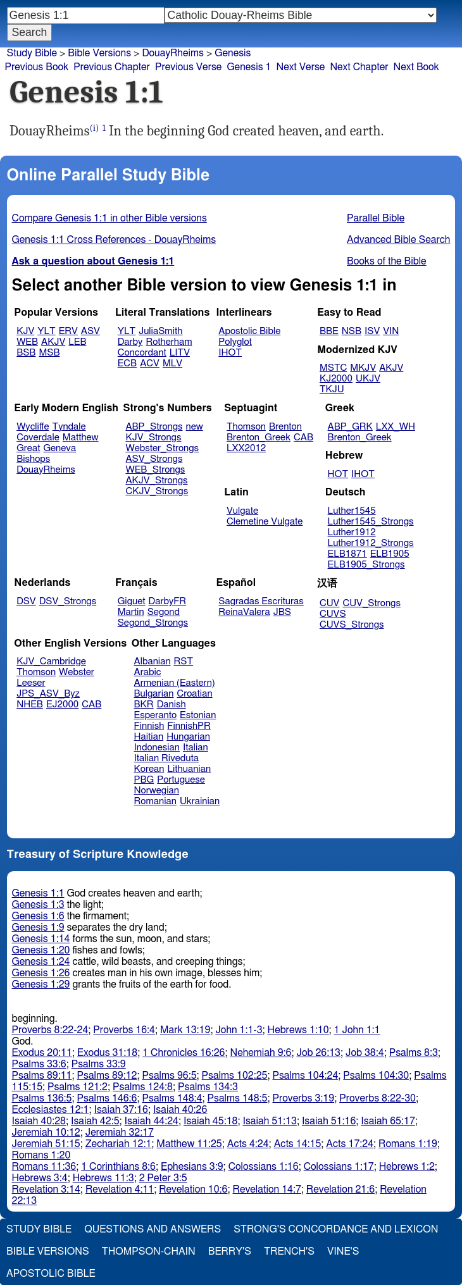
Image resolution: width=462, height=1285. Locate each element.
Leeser (30, 683)
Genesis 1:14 (41, 939)
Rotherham (169, 342)
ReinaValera (244, 612)
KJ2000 (336, 378)
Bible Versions (99, 53)
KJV (25, 331)
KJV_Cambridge (51, 661)
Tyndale (69, 426)
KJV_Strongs (153, 437)
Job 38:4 (365, 1053)
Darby (130, 342)
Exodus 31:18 (107, 1053)
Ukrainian (200, 801)
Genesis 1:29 (41, 984)
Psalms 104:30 (376, 1076)
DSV (26, 601)
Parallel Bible (375, 218)
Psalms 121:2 (77, 1087)
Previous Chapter (111, 67)
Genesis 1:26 (41, 973)
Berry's (229, 1251)
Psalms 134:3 (208, 1087)
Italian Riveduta (166, 758)
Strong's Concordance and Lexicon (336, 1229)
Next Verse (301, 67)
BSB (25, 352)
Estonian (198, 715)
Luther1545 (352, 511)
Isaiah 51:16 (329, 1121)
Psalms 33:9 (99, 1064)
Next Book (416, 67)
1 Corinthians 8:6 (118, 1167)
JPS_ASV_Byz (48, 693)
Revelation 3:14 (46, 1189)
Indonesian (157, 747)
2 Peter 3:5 (163, 1178)
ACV (149, 363)
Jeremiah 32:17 (119, 1132)
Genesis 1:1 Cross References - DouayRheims (114, 240)
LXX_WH (395, 426)
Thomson (246, 426)
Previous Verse (188, 67)
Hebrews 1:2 (407, 1167)
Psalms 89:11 (42, 1076)
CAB (303, 437)
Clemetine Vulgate (265, 521)
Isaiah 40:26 (180, 1110)
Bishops (33, 459)
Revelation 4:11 (119, 1189)
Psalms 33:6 (39, 1064)
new (194, 426)
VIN (391, 331)
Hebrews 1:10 (298, 1030)
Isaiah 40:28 (39, 1121)
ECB (127, 363)
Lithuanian (189, 769)
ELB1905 (389, 554)
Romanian (155, 801)
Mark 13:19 (185, 1030)
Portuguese (181, 780)
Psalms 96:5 (169, 1076)
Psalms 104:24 (305, 1076)
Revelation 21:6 (340, 1189)
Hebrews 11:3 (103, 1178)
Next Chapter (359, 67)
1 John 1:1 (357, 1030)
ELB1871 (347, 554)
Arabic (147, 672)
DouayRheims (45, 470)
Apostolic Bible (51, 1274)
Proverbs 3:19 (303, 1098)
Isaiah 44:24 (151, 1121)
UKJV (368, 378)
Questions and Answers (152, 1229)
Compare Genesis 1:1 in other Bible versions (109, 218)
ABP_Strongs (153, 426)
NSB (351, 331)
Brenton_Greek (258, 437)
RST (184, 661)
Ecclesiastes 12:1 (50, 1110)
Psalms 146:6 (107, 1098)
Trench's (289, 1251)
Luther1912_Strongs (371, 543)
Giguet (132, 601)
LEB (77, 342)
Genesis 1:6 (38, 916)
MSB (49, 352)
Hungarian (188, 737)
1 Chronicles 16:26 (183, 1053)
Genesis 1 (249, 67)
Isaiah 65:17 (388, 1121)
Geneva (59, 448)
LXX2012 (246, 448)
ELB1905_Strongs (366, 564)
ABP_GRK (350, 426)
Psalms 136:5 (42, 1098)
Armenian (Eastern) (174, 683)
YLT (46, 331)
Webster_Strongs (162, 448)
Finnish (149, 726)
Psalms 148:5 (238, 1098)
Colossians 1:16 (263, 1167)
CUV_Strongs (371, 603)
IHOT (230, 352)
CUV (330, 603)
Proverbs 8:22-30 (377, 1098)
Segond (163, 612)
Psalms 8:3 (413, 1053)
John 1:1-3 (238, 1030)
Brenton (285, 426)
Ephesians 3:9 (192, 1167)
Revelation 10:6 (193, 1189)
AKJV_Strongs (156, 480)
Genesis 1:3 (38, 905)
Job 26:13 (318, 1053)
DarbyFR (168, 601)
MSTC (333, 368)
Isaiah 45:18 (210, 1121)
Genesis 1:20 (41, 950)
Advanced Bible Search (398, 240)
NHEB (29, 704)
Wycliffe (32, 426)
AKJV (53, 342)
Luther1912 (352, 532)
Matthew (81, 437)
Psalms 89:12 (107, 1076)
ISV (372, 331)
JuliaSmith (160, 331)
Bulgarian (154, 693)
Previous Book (36, 67)
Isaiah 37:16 (120, 1110)
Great (28, 448)
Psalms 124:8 (143, 1087)
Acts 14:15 (298, 1144)
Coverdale (37, 437)
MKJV (363, 368)
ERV (68, 331)
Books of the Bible (387, 261)
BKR (144, 704)
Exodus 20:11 (42, 1053)
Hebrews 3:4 (40, 1178)
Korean (149, 769)
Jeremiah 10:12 (46, 1132)
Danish (171, 704)
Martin (131, 612)
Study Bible (32, 53)
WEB (27, 342)
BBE (329, 331)
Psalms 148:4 (172, 1098)
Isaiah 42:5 (95, 1121)
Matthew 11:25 (189, 1144)
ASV (90, 331)
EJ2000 (62, 704)
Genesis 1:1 (38, 893)
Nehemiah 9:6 (261, 1053)
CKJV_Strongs (156, 491)
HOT (338, 474)
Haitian (149, 737)
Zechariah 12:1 (118, 1144)
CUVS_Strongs (352, 625)
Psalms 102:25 (235, 1076)
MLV (172, 363)
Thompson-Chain (149, 1251)
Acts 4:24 (248, 1144)
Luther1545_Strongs (371, 521)
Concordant (142, 352)
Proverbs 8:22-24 (50, 1030)
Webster (76, 672)
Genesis (233, 53)
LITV (180, 352)
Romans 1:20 (41, 1155)
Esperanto (155, 715)
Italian (195, 747)
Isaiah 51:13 (269, 1121)
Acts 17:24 (349, 1144)
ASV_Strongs (153, 459)
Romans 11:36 (44, 1167)
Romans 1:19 (407, 1144)
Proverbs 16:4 (124, 1030)
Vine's (343, 1251)
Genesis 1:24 (41, 962)
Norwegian (156, 790)
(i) (94, 128)
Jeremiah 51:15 (46, 1144)
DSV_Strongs (68, 601)
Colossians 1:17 (339, 1167)
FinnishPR (189, 726)
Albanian (152, 661)
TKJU (332, 389)
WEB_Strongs (155, 470)
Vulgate (242, 511)
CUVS (333, 614)
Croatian (194, 693)
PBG (144, 780)
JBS (282, 612)
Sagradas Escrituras (260, 601)
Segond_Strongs (153, 623)
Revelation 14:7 (267, 1189)
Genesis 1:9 (38, 927)
